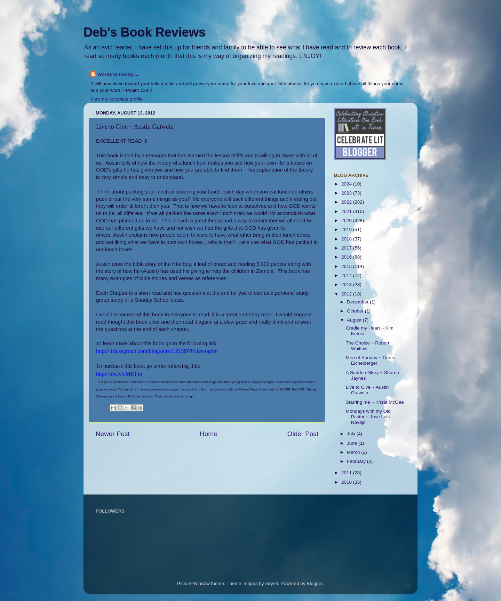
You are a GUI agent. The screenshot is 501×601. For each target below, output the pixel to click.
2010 (347, 482)
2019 (347, 229)
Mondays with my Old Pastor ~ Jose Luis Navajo (368, 417)
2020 (347, 220)
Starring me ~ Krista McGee (375, 402)
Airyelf (271, 583)
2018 (347, 239)
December (358, 302)
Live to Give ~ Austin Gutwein (367, 390)
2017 (347, 248)
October (356, 311)
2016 (347, 257)
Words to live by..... (118, 74)
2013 (347, 284)
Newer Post (113, 433)
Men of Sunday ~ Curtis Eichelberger (370, 360)
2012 (347, 293)
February (357, 461)
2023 (347, 193)
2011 (347, 472)
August (355, 320)
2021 (347, 211)
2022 (347, 202)
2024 (347, 184)
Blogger (315, 583)
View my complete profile (116, 99)
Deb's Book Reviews (145, 32)
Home (208, 433)
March (354, 452)
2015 (347, 266)
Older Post (302, 433)
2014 (347, 275)
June (352, 443)
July (352, 433)
